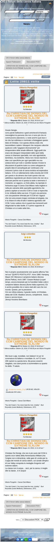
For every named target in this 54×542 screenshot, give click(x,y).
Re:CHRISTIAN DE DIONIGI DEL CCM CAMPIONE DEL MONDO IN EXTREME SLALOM (27, 115)
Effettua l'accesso (25, 8)
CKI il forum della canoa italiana (20, 1)
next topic (46, 74)
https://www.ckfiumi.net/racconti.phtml (24, 43)
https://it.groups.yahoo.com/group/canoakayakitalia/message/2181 (25, 39)
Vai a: (17, 520)
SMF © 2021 (24, 532)
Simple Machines (34, 532)
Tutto (15, 77)
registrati (40, 8)
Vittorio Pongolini (28, 87)
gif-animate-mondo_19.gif (16, 389)
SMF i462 (16, 532)
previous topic (38, 74)
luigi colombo (28, 234)
